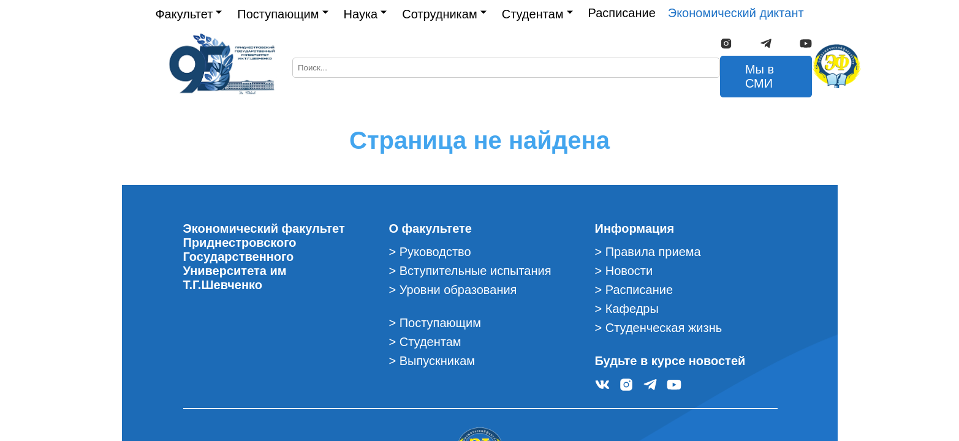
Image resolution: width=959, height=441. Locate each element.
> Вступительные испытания (470, 270)
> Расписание (634, 289)
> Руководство (430, 251)
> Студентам (425, 342)
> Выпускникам (432, 361)
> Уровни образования (453, 289)
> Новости (624, 270)
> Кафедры (627, 308)
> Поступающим (435, 323)
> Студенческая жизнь (658, 327)
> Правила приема (648, 251)
